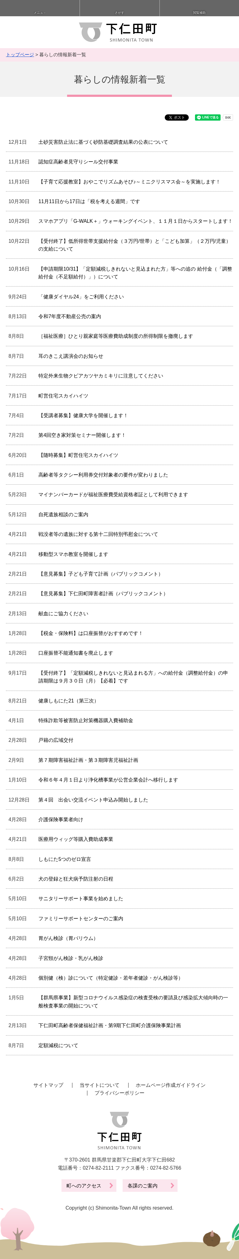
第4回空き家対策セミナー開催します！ (82, 435)
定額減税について (58, 1045)
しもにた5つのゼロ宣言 (64, 859)
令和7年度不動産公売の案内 (69, 316)
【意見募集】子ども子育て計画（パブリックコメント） (100, 574)
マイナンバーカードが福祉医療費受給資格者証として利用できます (113, 494)
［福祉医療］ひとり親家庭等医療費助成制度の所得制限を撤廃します (115, 336)
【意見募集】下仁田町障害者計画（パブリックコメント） (103, 593)
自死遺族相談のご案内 (63, 514)
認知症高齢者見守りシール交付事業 (78, 161)
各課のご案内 (143, 1185)
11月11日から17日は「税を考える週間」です (89, 201)
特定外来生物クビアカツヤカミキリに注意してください (100, 375)
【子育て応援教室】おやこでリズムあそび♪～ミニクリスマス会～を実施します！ (129, 181)
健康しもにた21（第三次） (68, 700)
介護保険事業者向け (60, 819)
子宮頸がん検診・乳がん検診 (70, 958)
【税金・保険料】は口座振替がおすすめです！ (90, 633)
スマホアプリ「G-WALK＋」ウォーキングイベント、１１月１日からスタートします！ (135, 221)
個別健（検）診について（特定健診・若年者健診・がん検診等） (110, 978)
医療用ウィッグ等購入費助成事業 (75, 839)
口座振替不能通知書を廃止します (75, 653)
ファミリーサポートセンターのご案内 (80, 918)
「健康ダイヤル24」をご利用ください (81, 296)
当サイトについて (100, 1085)
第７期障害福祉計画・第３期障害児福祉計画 (88, 760)
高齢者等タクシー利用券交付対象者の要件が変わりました (103, 474)
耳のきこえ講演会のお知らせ (70, 356)
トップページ (20, 54)
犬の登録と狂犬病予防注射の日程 (75, 879)
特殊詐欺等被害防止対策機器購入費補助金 (85, 720)
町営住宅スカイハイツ (63, 395)
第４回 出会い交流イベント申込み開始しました (93, 799)
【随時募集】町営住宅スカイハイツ (78, 455)
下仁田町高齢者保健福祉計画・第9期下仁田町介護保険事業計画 (109, 1025)
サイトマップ (48, 1085)
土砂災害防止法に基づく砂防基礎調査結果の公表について (103, 142)
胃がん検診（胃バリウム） (68, 938)
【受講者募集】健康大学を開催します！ (83, 415)
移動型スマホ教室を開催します (73, 554)
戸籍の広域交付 (55, 740)
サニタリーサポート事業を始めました (80, 898)
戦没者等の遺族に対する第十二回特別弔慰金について (98, 534)
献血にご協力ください (63, 613)
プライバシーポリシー (119, 1093)
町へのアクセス (83, 1185)
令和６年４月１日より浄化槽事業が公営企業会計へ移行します (108, 779)
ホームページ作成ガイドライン (171, 1085)
